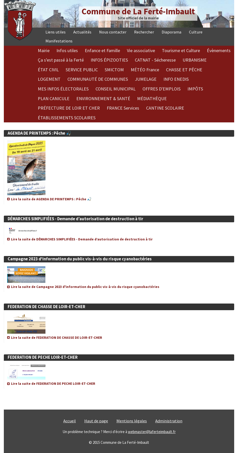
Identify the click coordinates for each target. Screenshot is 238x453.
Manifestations (59, 41)
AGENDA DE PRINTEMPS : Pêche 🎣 (39, 133)
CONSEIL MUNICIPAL (116, 89)
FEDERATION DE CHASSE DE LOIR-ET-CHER (46, 306)
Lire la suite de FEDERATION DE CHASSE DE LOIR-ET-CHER (56, 337)
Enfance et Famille (102, 50)
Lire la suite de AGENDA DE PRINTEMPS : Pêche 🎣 (51, 199)
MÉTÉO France (145, 70)
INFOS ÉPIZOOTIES (109, 60)
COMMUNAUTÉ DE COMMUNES (97, 79)
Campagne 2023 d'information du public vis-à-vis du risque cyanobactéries (80, 259)
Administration (168, 421)
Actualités (82, 32)
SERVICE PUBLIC (82, 70)
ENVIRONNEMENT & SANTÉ (103, 98)
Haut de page (96, 421)
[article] (119, 163)
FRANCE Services (123, 108)
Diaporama (171, 32)
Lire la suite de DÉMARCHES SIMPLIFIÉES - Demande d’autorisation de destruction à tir (82, 239)
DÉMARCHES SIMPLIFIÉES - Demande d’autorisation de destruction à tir (75, 219)
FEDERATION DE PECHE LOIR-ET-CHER (43, 357)
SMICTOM (114, 70)
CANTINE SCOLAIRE (165, 108)
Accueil (69, 421)
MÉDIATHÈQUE (152, 98)
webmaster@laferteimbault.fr (152, 431)
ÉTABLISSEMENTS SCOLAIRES (67, 118)
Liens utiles (55, 32)
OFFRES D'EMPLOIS (161, 89)
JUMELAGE (146, 79)
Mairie (44, 50)
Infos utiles (67, 50)
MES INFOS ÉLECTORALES (63, 89)
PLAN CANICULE (53, 98)
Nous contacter (112, 32)
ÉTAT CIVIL (48, 70)
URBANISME (195, 60)
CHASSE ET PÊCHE (184, 70)
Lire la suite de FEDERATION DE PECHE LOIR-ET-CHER (53, 383)
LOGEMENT (49, 79)
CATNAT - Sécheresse (155, 60)
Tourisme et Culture (181, 50)
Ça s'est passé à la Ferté (61, 60)
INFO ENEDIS (176, 79)
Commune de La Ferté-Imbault (138, 11)
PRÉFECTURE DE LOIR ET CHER (69, 108)
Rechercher (144, 32)
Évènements (219, 50)
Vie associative (141, 50)
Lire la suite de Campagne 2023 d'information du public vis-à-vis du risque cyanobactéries (85, 287)
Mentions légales (131, 421)
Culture (196, 32)
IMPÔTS (195, 89)
